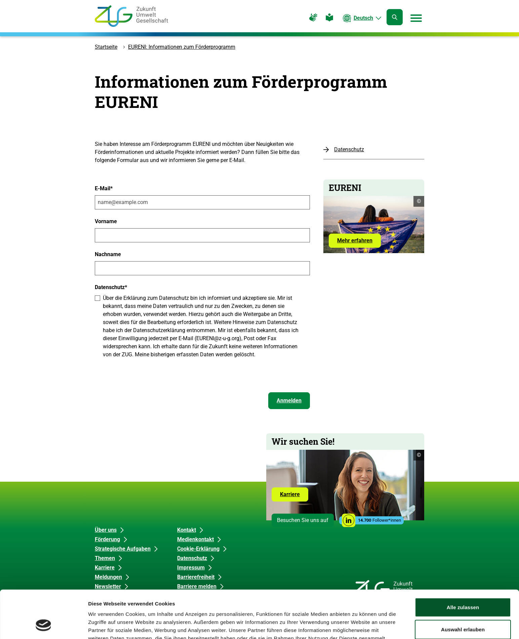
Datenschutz (349, 149)
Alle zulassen (463, 565)
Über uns (106, 530)
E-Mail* (104, 188)
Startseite (106, 47)
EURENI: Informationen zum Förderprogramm (181, 47)
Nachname (108, 254)
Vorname (106, 221)
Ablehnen (462, 609)
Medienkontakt (195, 539)
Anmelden (289, 400)
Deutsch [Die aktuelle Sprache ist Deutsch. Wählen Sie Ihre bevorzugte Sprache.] (363, 18)
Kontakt (186, 530)
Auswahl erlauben (463, 587)
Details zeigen (357, 626)
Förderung (107, 539)
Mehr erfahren (354, 240)
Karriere (294, 496)
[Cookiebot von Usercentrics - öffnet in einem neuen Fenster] (43, 626)
